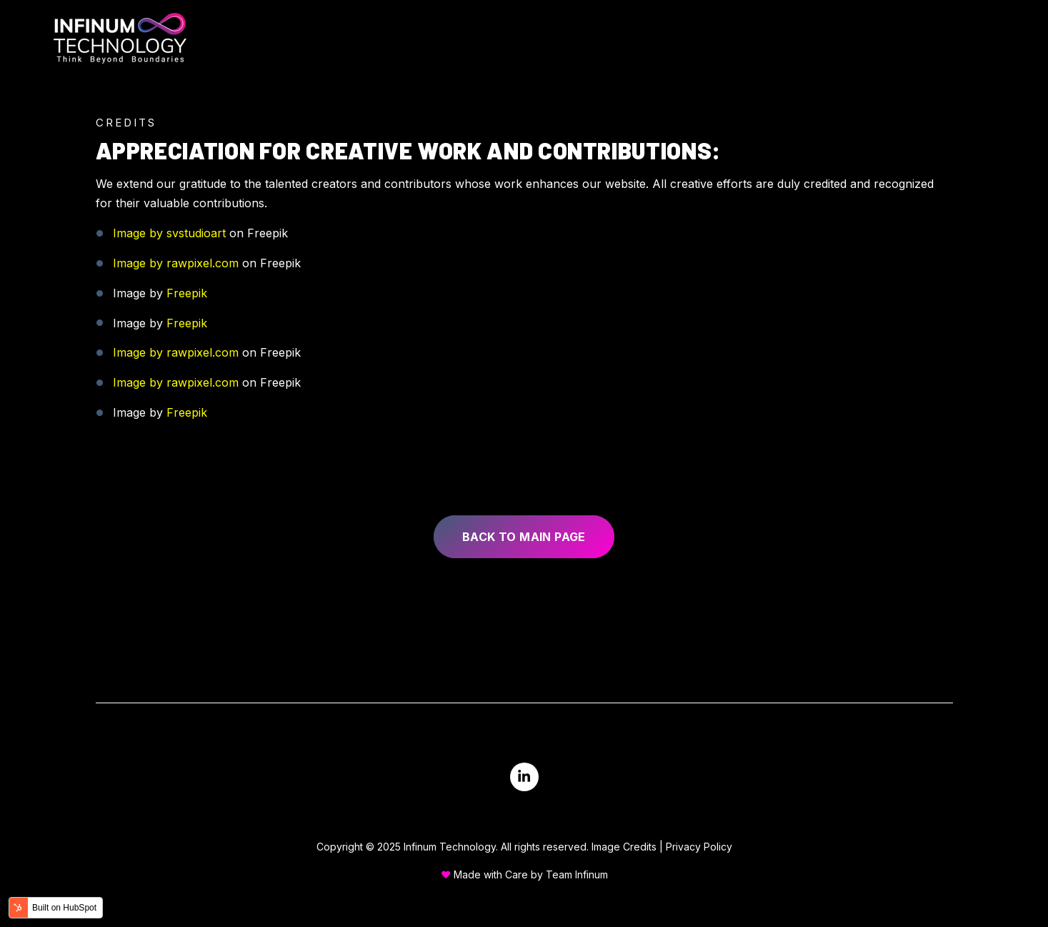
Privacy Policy (699, 847)
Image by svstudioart (169, 233)
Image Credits (624, 847)
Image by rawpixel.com (176, 263)
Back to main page (524, 537)
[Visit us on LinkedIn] (524, 777)
